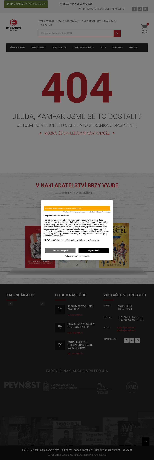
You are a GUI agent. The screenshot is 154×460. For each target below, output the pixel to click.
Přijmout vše (94, 250)
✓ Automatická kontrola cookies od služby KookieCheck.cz (86, 212)
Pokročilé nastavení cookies (77, 256)
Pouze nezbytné (60, 250)
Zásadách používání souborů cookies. (82, 240)
